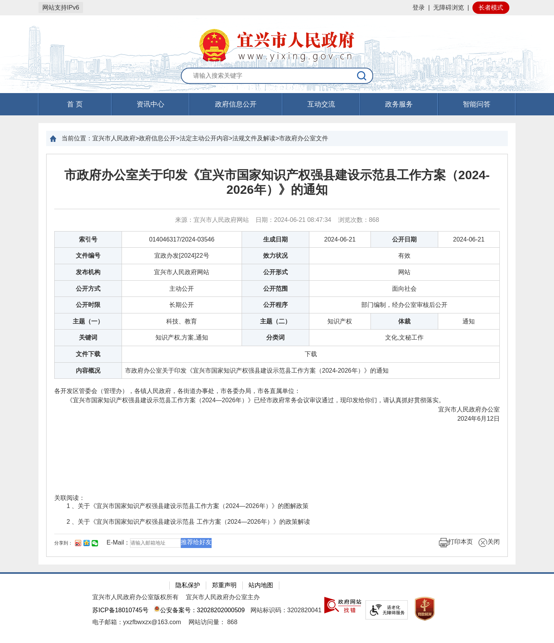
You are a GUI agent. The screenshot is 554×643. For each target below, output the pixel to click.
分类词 (275, 337)
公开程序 (275, 305)
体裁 (404, 321)
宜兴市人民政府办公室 (455, 409)
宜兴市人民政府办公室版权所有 (135, 597)
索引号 (88, 239)
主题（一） (88, 321)
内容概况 (88, 370)
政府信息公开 (236, 104)
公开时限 (88, 305)
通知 (468, 321)
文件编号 (88, 255)
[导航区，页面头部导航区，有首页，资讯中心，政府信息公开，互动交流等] (277, 104)
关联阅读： (69, 498)
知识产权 (339, 321)
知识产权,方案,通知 (181, 337)
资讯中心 (150, 104)
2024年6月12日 (478, 418)
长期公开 (181, 305)
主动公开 (181, 288)
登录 (418, 7)
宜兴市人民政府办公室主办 (223, 597)
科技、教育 (181, 321)
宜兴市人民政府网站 (181, 272)
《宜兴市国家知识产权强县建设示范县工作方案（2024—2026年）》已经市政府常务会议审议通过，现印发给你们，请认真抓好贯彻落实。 (249, 400)
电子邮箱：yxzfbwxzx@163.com (136, 622)
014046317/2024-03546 (181, 239)
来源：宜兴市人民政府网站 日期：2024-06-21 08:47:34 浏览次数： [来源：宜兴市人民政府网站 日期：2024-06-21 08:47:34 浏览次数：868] (277, 220)
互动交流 (321, 104)
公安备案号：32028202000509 (199, 610)
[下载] (311, 354)
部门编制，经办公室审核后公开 (404, 305)
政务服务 (399, 104)
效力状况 (275, 255)
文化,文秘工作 (404, 337)
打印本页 (456, 542)
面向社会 (404, 288)
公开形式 (275, 272)
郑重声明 (224, 585)
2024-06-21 (340, 239)
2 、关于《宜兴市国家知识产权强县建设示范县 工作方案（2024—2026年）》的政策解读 (188, 521)
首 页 (75, 104)
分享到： (63, 543)
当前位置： (77, 138)
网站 (404, 272)
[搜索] (362, 76)
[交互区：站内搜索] (277, 76)
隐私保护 (187, 585)
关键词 (88, 337)
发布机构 (88, 272)
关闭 (489, 542)
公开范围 (275, 288)
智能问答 (477, 104)
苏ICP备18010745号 (120, 610)
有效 (404, 255)
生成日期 (275, 239)
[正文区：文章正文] (277, 355)
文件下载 (88, 354)
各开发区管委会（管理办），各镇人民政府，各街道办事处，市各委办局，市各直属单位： (177, 391)
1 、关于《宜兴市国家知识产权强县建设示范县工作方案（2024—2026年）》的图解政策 (188, 506)
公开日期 (404, 239)
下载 (311, 354)
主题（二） (275, 321)
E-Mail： (118, 542)
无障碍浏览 (448, 7)
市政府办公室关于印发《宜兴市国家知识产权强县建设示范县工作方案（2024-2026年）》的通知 (277, 182)
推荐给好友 (196, 542)
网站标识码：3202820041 (286, 610)
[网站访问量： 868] (213, 622)
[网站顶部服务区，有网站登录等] (277, 7)
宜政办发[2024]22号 (181, 255)
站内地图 (261, 585)
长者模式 (491, 7)
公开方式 (88, 288)
